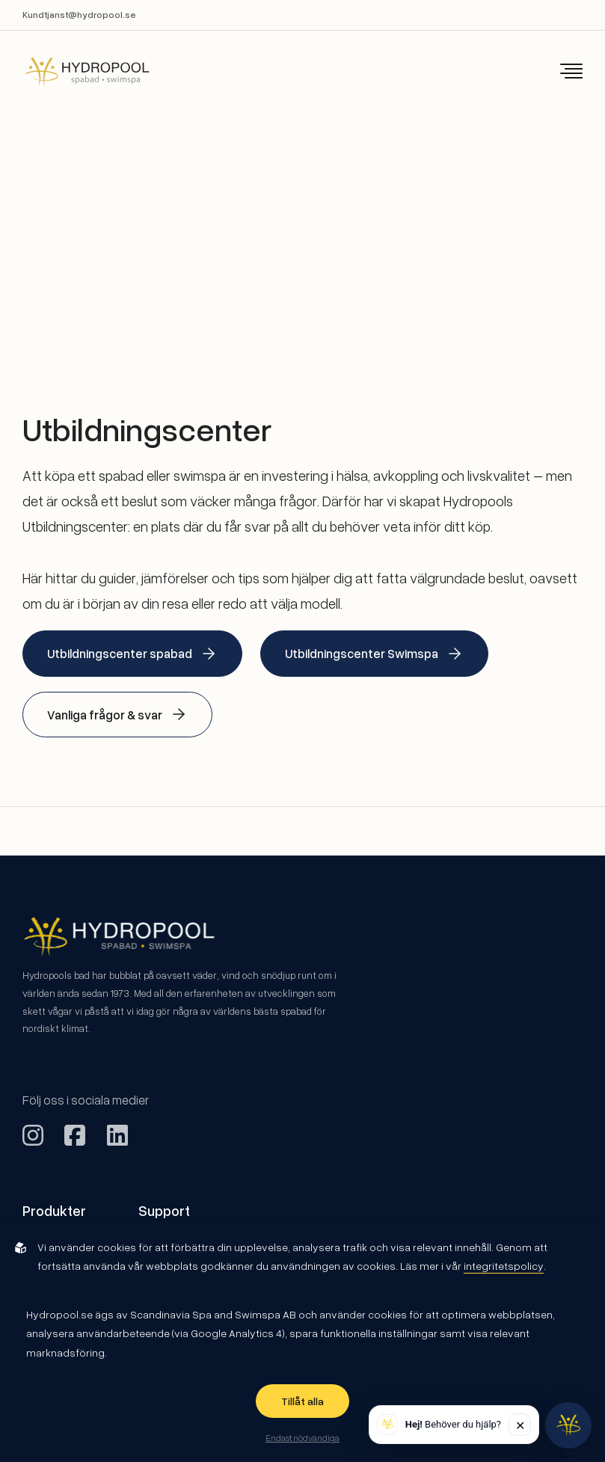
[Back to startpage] (77, 71)
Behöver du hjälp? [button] (453, 1424)
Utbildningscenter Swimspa (374, 654)
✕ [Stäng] (520, 1425)
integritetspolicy (504, 1266)
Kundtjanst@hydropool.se (79, 14)
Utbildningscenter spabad (132, 654)
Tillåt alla (302, 1401)
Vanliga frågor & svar (117, 714)
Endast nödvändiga (302, 1437)
